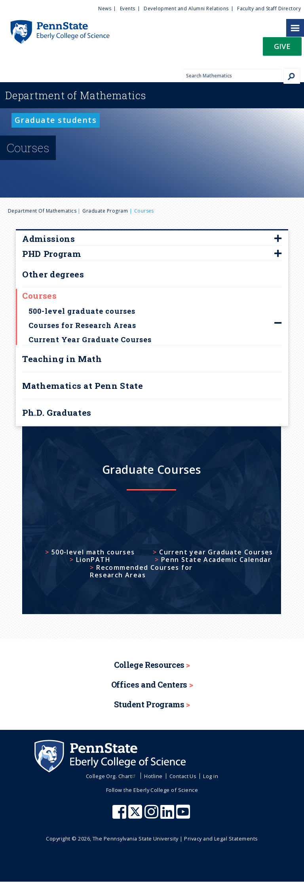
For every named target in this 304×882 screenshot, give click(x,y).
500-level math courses (93, 552)
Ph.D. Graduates (56, 412)
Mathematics (75, 95)
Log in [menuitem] (210, 776)
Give (282, 46)
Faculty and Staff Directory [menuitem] (269, 8)
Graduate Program (105, 210)
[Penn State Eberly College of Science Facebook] (120, 815)
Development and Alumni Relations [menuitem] (186, 8)
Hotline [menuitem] (153, 776)
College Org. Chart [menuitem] (112, 776)
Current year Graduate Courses (216, 552)
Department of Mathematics (42, 210)
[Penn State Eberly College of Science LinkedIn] (168, 815)
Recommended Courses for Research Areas (141, 571)
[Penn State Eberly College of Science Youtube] (184, 815)
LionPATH (93, 560)
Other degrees (53, 274)
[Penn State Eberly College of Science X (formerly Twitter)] (136, 815)
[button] (282, 48)
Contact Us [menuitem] (183, 776)
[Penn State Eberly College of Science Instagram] (152, 815)
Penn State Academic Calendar (216, 560)
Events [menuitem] (127, 8)
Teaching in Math (62, 358)
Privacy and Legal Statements (221, 838)
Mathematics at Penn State (82, 385)
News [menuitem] (104, 8)
